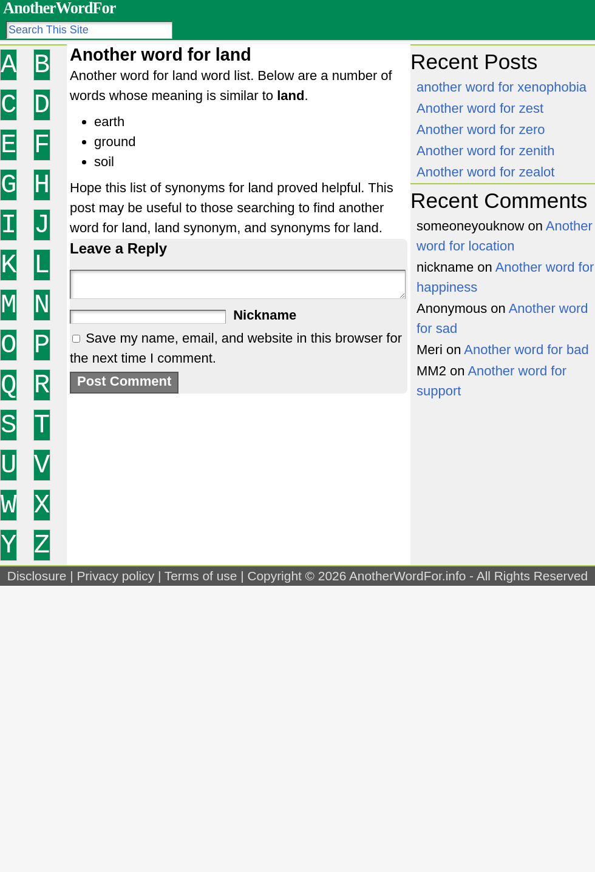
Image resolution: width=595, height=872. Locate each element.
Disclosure (37, 576)
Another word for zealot (485, 171)
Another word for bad (526, 349)
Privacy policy (115, 576)
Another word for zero (480, 129)
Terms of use (201, 576)
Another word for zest (479, 108)
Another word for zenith (485, 150)
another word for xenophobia (501, 87)
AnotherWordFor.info (407, 576)
